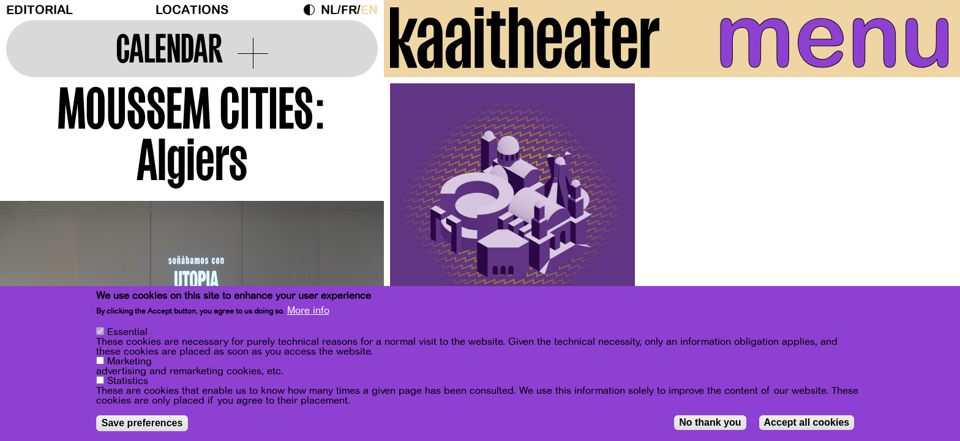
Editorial (39, 10)
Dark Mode (312, 9)
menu (834, 36)
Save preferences (142, 423)
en (369, 10)
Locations (192, 10)
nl (329, 10)
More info (308, 310)
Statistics (127, 381)
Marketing (129, 361)
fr (349, 10)
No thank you (710, 422)
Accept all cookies (807, 422)
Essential (127, 332)
